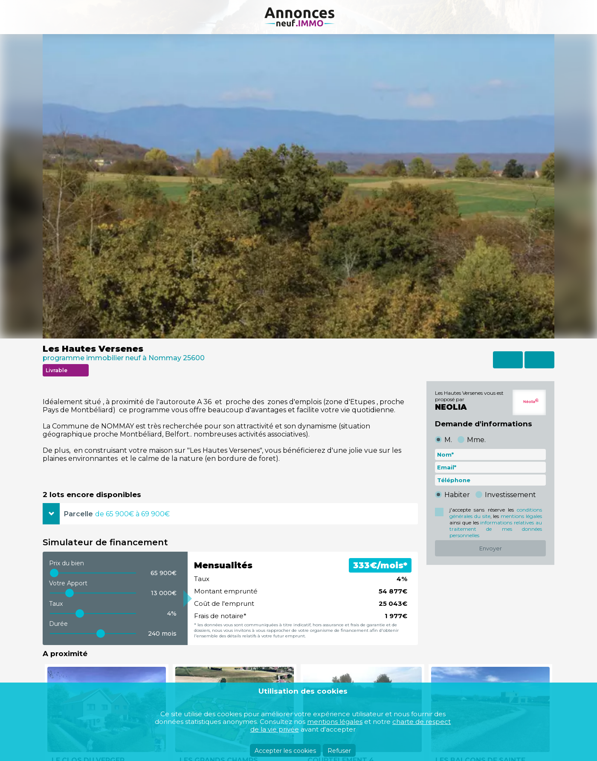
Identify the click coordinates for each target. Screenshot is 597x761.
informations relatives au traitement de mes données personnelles (495, 528)
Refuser (339, 751)
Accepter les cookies (285, 751)
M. (448, 440)
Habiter (457, 495)
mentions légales (521, 516)
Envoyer (490, 548)
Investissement (510, 495)
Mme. (476, 440)
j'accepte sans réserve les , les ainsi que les (495, 522)
